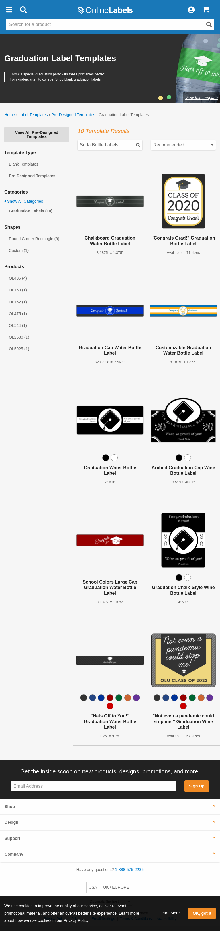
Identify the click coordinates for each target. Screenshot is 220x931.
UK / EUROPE (116, 887)
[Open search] (209, 24)
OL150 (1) (18, 290)
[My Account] (191, 10)
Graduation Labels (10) (30, 211)
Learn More (169, 913)
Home (9, 114)
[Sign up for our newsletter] (93, 786)
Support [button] (12, 838)
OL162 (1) (18, 302)
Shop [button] (10, 806)
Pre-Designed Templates (73, 114)
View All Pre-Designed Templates (36, 134)
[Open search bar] (23, 10)
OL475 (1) (18, 313)
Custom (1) (19, 250)
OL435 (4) (18, 278)
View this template (201, 97)
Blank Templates (23, 164)
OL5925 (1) (19, 349)
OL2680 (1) (19, 337)
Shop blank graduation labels (78, 79)
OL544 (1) (18, 325)
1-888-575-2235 (129, 869)
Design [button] (11, 822)
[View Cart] (205, 10)
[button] (9, 10)
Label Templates (33, 114)
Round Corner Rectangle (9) (34, 238)
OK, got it (202, 913)
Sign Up (196, 786)
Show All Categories (23, 201)
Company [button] (14, 854)
